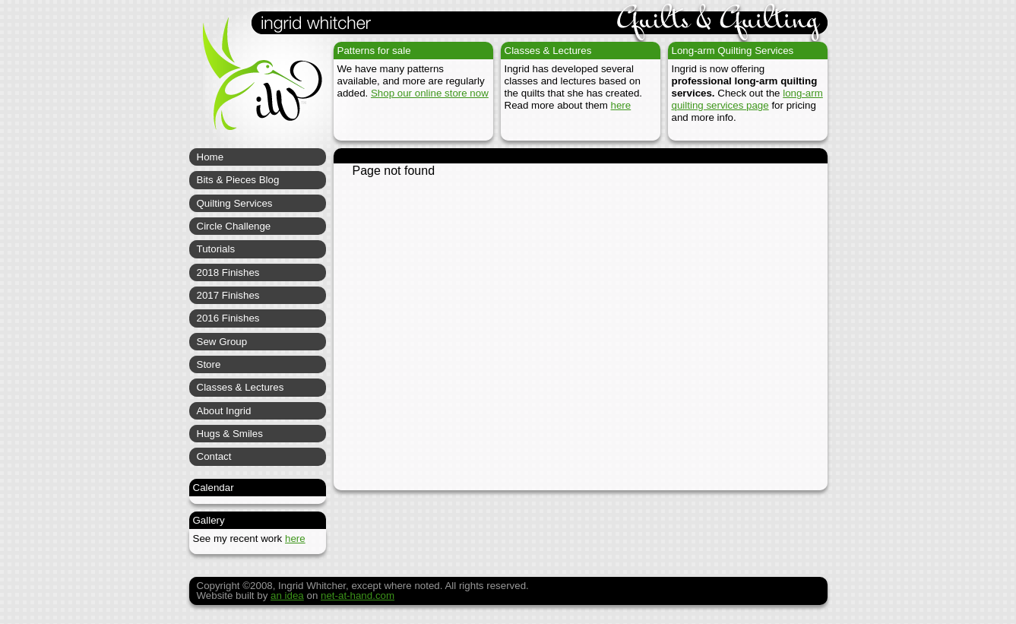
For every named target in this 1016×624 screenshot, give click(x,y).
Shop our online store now (430, 93)
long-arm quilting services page (747, 99)
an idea (287, 595)
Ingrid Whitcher (255, 83)
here (621, 105)
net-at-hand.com (357, 595)
